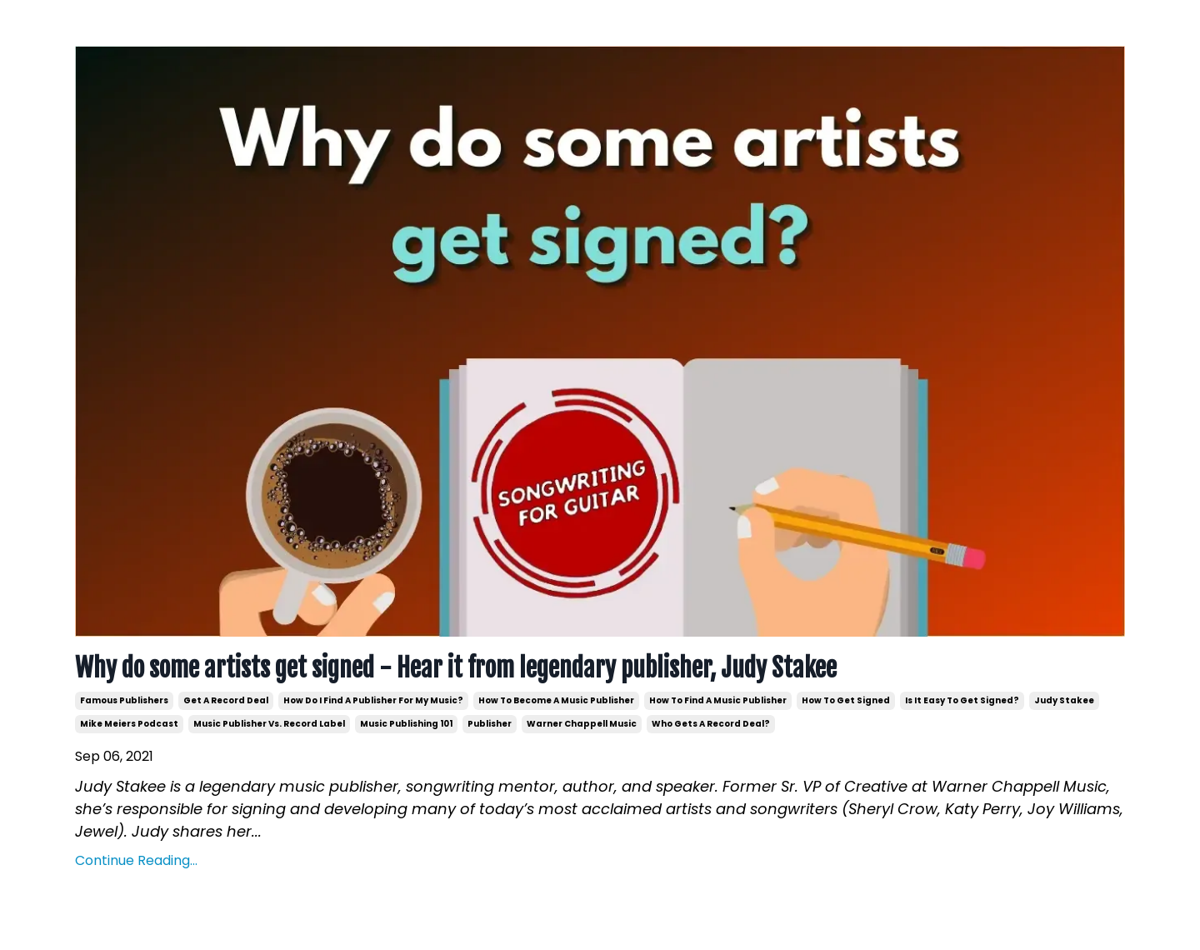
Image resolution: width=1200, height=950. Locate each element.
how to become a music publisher (556, 700)
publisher (490, 724)
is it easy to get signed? (962, 700)
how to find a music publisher (718, 700)
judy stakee (1064, 700)
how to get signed (846, 700)
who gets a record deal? (711, 724)
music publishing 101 (406, 724)
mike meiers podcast (129, 724)
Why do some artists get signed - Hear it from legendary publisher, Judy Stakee (456, 668)
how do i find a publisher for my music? (373, 700)
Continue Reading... (136, 860)
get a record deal (225, 700)
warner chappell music (582, 724)
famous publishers (124, 700)
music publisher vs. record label (269, 724)
